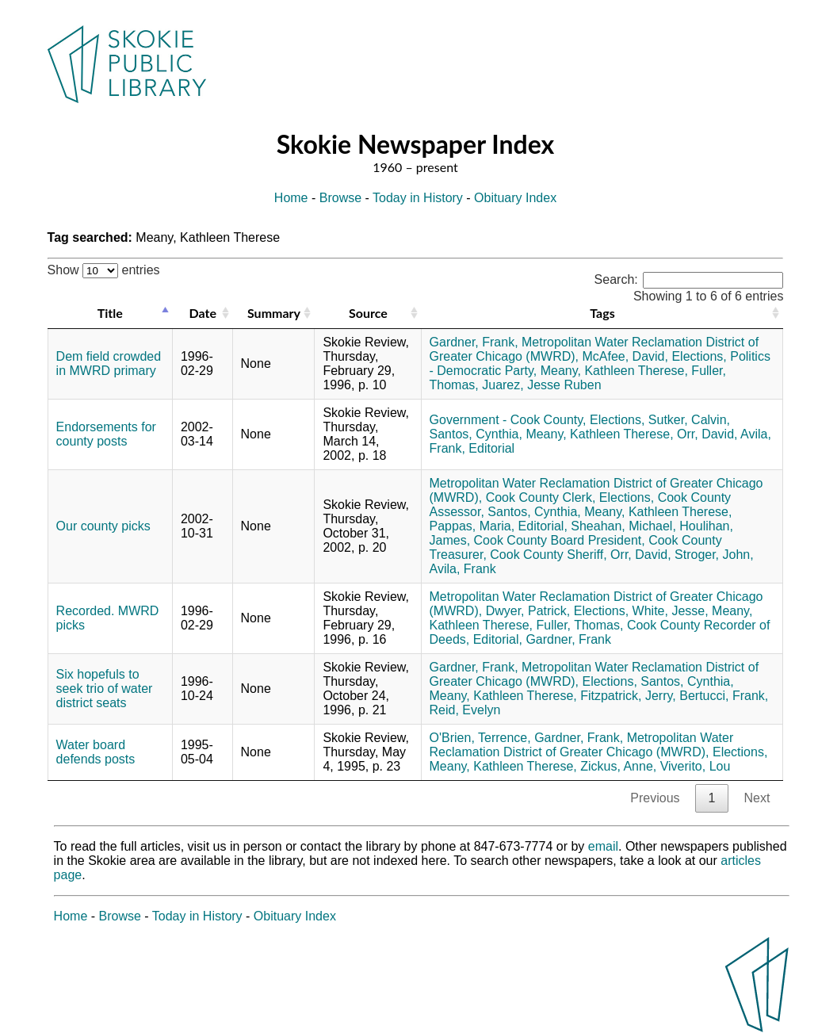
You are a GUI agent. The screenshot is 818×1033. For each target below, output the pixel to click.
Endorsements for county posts (106, 434)
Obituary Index (515, 198)
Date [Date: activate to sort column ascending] (202, 312)
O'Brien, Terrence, (480, 737)
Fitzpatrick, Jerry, (628, 695)
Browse (340, 198)
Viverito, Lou (695, 766)
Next (756, 798)
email (603, 846)
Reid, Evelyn (465, 710)
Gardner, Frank (568, 639)
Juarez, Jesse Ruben (541, 385)
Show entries (104, 270)
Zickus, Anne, (618, 766)
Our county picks (103, 526)
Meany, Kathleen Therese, (614, 370)
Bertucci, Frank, (723, 695)
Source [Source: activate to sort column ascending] (368, 312)
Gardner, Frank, (474, 342)
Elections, (698, 356)
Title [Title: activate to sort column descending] (110, 312)
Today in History (418, 198)
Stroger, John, (714, 554)
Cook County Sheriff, (548, 554)
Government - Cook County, (508, 420)
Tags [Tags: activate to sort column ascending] (602, 312)
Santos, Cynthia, (476, 434)
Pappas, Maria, (472, 526)
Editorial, (543, 526)
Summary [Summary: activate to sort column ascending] (273, 312)
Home (291, 198)
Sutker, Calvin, (689, 420)
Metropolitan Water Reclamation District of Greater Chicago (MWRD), (582, 745)
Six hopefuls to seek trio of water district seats (104, 689)
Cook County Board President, (559, 540)
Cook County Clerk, (541, 497)
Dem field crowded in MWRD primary (109, 363)
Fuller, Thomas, (579, 625)
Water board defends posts (96, 752)
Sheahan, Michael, (623, 526)
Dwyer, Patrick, (528, 611)
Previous (654, 798)
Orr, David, (707, 434)
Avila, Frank (463, 569)
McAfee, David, (624, 356)
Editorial (491, 448)
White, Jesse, (671, 611)
